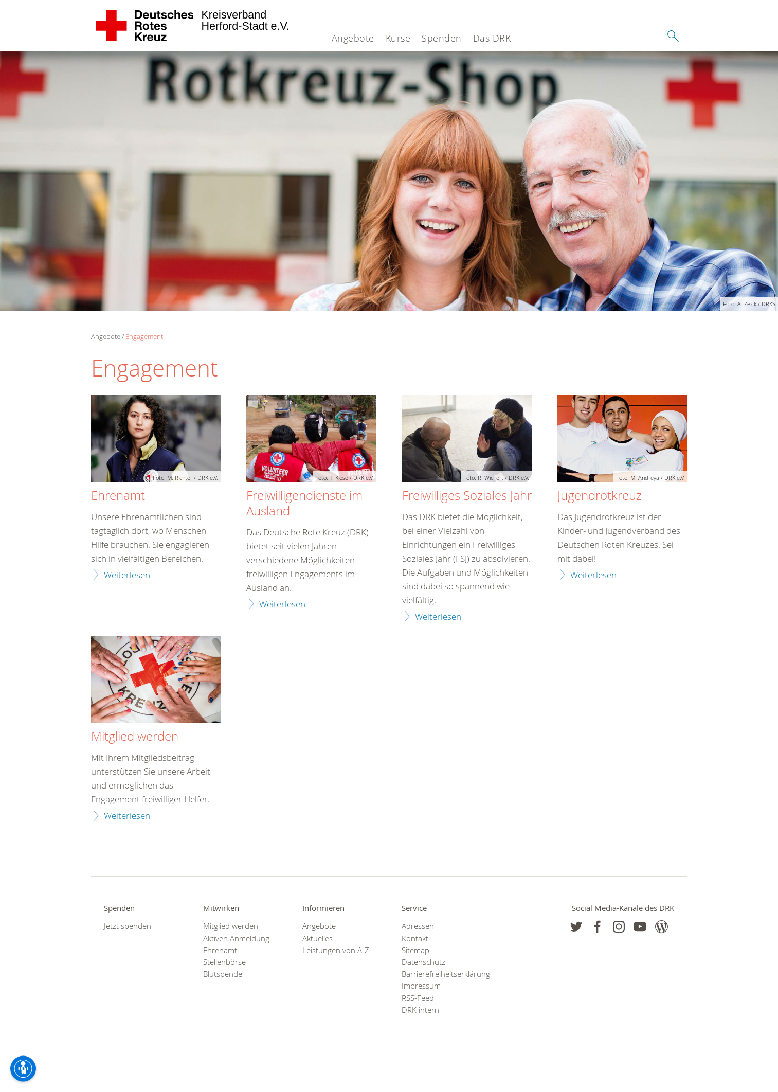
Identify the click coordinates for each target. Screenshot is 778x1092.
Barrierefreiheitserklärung (438, 974)
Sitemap (415, 950)
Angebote (353, 38)
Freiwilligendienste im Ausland (304, 503)
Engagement (144, 336)
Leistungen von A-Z (335, 950)
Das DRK (492, 38)
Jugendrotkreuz (599, 496)
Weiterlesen (127, 575)
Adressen (418, 926)
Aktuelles (317, 938)
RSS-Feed (418, 998)
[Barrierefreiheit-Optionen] (23, 1069)
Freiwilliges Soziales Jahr (467, 496)
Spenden (442, 38)
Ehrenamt (118, 496)
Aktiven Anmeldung (236, 938)
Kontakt (415, 938)
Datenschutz (423, 962)
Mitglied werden (134, 736)
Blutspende (222, 974)
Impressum (421, 986)
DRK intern (420, 1010)
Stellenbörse (224, 962)
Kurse (398, 38)
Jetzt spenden (127, 926)
